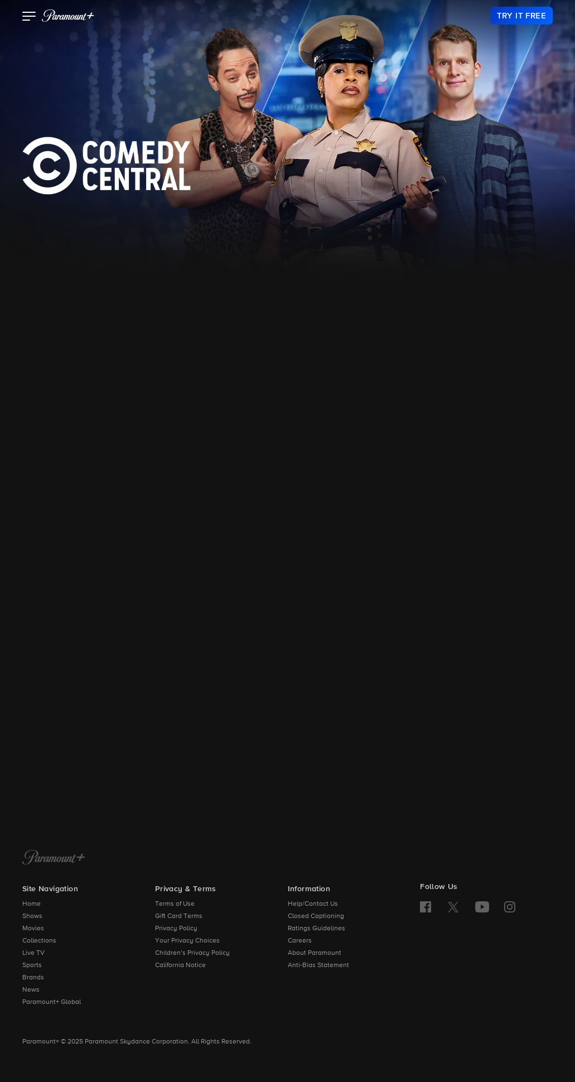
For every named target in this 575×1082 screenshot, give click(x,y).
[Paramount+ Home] (53, 858)
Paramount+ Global (51, 1002)
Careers (300, 941)
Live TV (33, 953)
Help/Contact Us (313, 904)
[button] (29, 17)
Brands (33, 977)
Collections (39, 941)
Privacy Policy (176, 928)
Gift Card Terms (178, 916)
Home (31, 904)
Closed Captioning (316, 916)
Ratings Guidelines (316, 928)
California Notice (180, 965)
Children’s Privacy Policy (192, 953)
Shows (32, 916)
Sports (32, 965)
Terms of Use (175, 904)
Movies (33, 928)
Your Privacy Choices (187, 941)
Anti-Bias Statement (318, 965)
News (31, 990)
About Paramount (314, 953)
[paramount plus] (68, 15)
